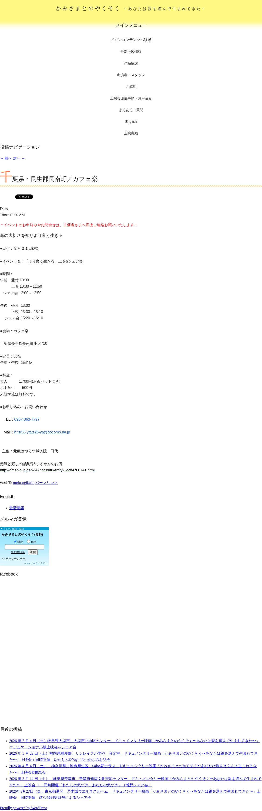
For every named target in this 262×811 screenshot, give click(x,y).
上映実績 (131, 133)
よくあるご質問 (131, 110)
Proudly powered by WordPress (23, 808)
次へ (19, 158)
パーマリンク (46, 483)
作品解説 (131, 63)
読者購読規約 (18, 552)
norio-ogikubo (23, 483)
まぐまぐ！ (41, 563)
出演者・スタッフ (131, 75)
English (131, 121)
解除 (31, 542)
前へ (6, 158)
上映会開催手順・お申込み (131, 98)
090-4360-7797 (27, 419)
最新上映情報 (131, 52)
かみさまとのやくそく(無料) (22, 534)
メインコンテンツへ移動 (131, 40)
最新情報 (16, 508)
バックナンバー (15, 558)
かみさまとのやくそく (131, 8)
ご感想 (131, 87)
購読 (18, 542)
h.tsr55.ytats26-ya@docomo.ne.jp (42, 432)
